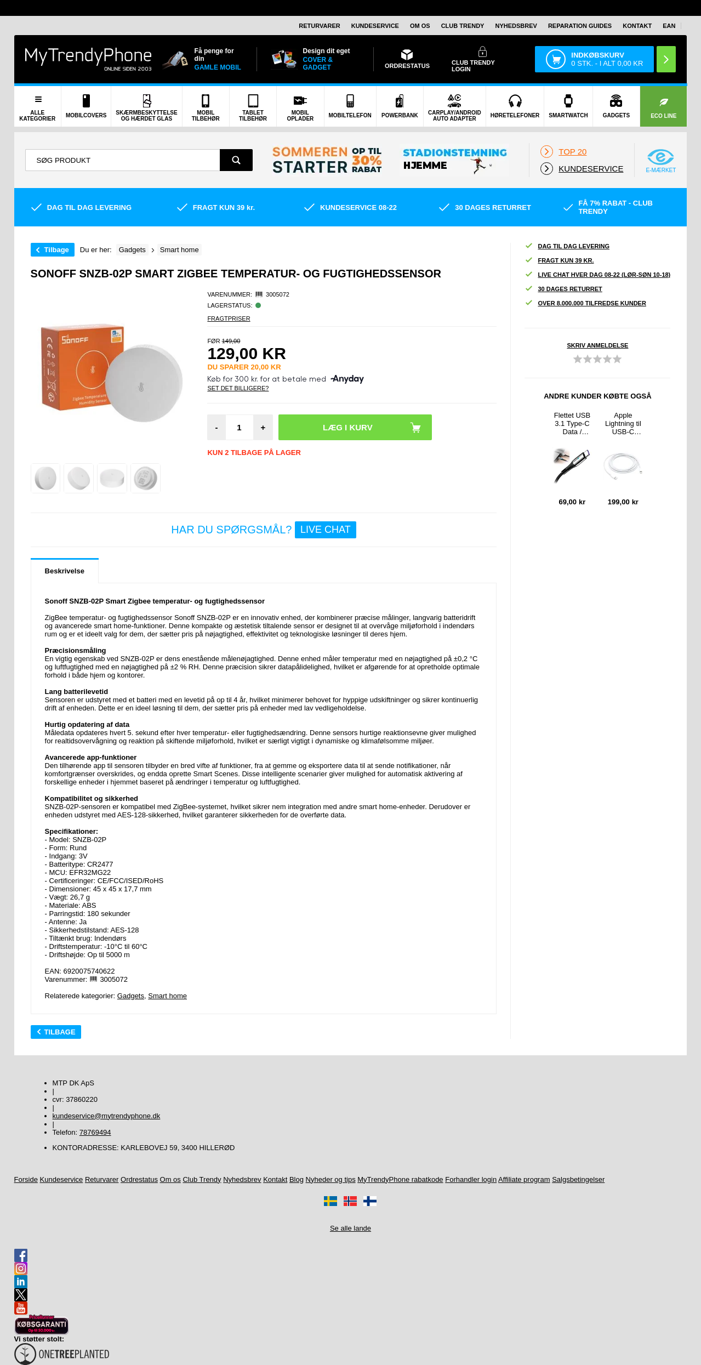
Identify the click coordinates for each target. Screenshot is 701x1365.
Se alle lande (350, 1228)
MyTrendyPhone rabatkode (400, 1179)
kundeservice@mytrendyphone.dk (107, 1116)
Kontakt (637, 25)
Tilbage (56, 250)
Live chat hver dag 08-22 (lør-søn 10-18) (597, 274)
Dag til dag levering (567, 246)
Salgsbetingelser (578, 1179)
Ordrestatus (139, 1179)
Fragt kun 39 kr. (559, 260)
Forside (26, 1179)
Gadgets (130, 996)
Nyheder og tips (331, 1179)
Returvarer (319, 25)
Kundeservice (375, 25)
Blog (296, 1179)
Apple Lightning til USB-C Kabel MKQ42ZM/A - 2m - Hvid (623, 423)
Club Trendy (463, 25)
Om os (420, 25)
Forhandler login (471, 1179)
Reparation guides (580, 25)
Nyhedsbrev (516, 25)
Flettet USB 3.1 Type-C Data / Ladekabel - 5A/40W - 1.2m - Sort (572, 423)
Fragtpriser (228, 318)
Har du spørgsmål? (263, 529)
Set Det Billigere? (238, 388)
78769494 (95, 1132)
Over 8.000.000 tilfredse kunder (585, 303)
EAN (669, 25)
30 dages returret (563, 289)
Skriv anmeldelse (597, 345)
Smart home (167, 996)
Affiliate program (524, 1179)
